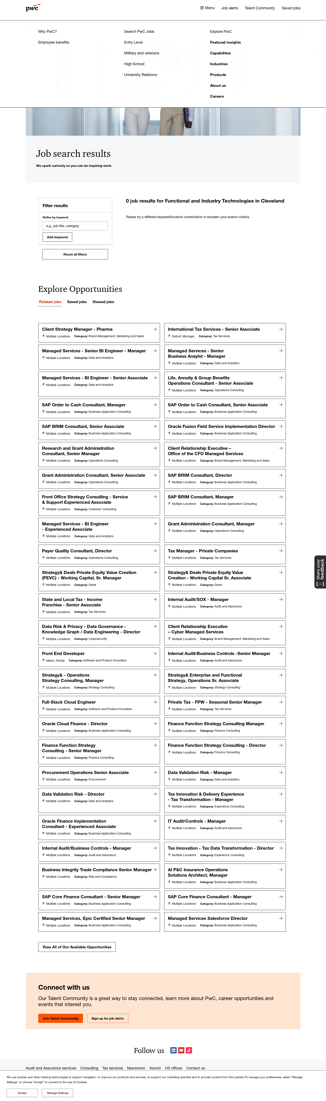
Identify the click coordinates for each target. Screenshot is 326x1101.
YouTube (181, 1035)
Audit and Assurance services (51, 1052)
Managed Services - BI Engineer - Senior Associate (95, 376)
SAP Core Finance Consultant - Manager (210, 882)
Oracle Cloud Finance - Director (75, 715)
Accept (22, 1093)
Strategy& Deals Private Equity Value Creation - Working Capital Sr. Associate (210, 571)
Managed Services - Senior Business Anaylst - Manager (197, 352)
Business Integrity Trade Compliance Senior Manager (72, 859)
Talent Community (260, 8)
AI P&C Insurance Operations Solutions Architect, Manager (198, 859)
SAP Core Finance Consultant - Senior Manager (92, 882)
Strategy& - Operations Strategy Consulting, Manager (73, 671)
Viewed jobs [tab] (103, 301)
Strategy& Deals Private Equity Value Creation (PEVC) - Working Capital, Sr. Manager (90, 571)
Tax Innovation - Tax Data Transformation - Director (221, 835)
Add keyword (57, 237)
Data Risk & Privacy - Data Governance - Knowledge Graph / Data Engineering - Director (92, 624)
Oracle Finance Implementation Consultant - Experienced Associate (80, 812)
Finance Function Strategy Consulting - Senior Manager (72, 739)
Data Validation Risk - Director (74, 783)
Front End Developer (64, 647)
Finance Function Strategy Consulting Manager (217, 715)
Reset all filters (75, 254)
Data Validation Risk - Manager (200, 762)
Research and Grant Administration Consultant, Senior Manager (79, 451)
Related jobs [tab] (50, 301)
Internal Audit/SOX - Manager (199, 595)
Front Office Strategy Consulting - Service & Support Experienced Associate (86, 498)
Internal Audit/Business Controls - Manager (87, 835)
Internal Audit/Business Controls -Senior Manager (220, 647)
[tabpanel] (163, 629)
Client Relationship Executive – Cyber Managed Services (198, 624)
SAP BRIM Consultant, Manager (201, 496)
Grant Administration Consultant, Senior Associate (94, 475)
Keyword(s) (60, 22)
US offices (173, 1052)
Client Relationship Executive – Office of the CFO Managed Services (206, 451)
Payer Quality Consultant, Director (78, 548)
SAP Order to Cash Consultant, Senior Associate (218, 402)
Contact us (195, 1052)
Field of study (121, 22)
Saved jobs (291, 8)
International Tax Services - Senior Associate (214, 329)
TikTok (189, 1035)
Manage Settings (57, 1093)
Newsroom (136, 1052)
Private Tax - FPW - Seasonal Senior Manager (216, 694)
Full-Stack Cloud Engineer (69, 694)
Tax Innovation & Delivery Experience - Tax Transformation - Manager (207, 785)
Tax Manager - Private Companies (204, 548)
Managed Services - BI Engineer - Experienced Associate (76, 525)
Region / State (182, 22)
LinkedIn (173, 1035)
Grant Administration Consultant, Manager (212, 522)
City (233, 22)
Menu (210, 7)
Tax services (112, 1052)
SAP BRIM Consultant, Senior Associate (84, 423)
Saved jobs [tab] (77, 301)
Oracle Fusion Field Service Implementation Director (196, 425)
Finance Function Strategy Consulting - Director (218, 736)
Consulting (89, 1052)
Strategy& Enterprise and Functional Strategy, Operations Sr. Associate (206, 671)
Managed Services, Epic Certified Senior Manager (94, 903)
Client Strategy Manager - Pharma (78, 329)
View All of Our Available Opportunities (77, 931)
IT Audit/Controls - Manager (197, 809)
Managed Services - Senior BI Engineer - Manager (94, 350)
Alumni (155, 1052)
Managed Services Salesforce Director (208, 903)
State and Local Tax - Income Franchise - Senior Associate (73, 598)
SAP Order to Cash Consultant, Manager (84, 402)
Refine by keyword (55, 217)
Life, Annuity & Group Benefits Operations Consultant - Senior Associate (211, 378)
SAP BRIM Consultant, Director (201, 475)
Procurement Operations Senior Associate (86, 762)
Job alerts (230, 8)
